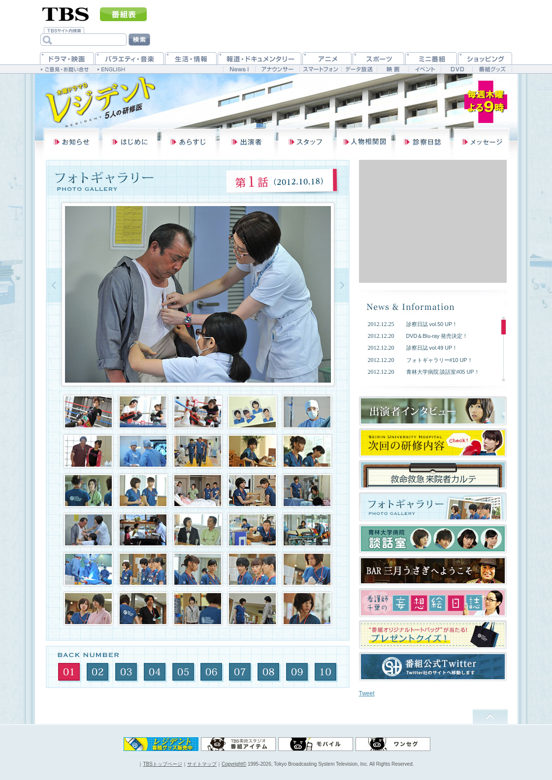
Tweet (367, 693)
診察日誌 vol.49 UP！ (432, 348)
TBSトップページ (162, 764)
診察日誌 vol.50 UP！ (432, 324)
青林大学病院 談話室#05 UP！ (443, 372)
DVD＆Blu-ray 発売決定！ (437, 336)
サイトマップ (202, 764)
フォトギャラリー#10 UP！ (439, 360)
